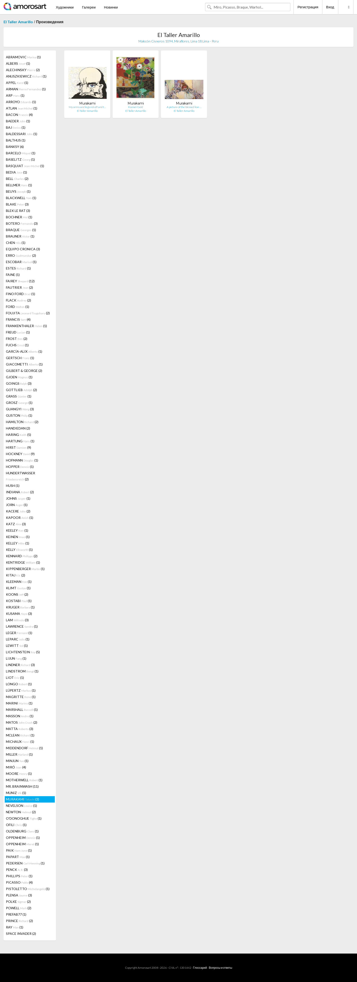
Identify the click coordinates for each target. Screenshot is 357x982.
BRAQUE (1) (21, 230)
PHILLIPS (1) (19, 876)
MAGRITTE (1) (21, 697)
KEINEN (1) (18, 537)
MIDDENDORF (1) (24, 748)
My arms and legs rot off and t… (87, 107)
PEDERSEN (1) (25, 863)
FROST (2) (16, 339)
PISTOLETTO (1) (28, 889)
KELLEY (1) (17, 543)
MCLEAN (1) (20, 735)
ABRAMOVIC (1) (23, 57)
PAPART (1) (18, 857)
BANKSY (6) (15, 147)
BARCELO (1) (20, 153)
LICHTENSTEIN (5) (23, 652)
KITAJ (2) (15, 575)
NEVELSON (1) (21, 806)
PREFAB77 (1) (16, 914)
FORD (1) (17, 307)
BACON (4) (19, 115)
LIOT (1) (15, 678)
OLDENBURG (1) (22, 831)
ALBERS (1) (18, 63)
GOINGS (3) (19, 383)
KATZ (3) (16, 524)
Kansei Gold (135, 107)
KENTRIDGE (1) (23, 562)
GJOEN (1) (19, 377)
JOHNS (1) (18, 498)
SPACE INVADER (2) (21, 934)
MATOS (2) (21, 722)
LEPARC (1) (17, 639)
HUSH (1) (12, 486)
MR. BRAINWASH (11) (22, 786)
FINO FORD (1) (20, 294)
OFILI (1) (16, 825)
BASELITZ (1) (20, 159)
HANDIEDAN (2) (18, 428)
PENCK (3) (17, 870)
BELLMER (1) (19, 185)
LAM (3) (17, 620)
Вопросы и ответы (220, 967)
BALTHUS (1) (15, 140)
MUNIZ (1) (16, 793)
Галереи (89, 7)
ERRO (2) (21, 255)
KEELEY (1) (17, 530)
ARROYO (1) (21, 102)
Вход (330, 7)
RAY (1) (14, 927)
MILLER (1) (19, 754)
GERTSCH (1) (20, 358)
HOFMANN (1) (22, 460)
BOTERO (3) (22, 223)
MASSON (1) (19, 716)
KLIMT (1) (18, 588)
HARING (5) (18, 435)
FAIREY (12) (20, 281)
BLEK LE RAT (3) (18, 211)
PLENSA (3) (19, 895)
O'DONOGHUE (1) (23, 818)
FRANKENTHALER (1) (26, 326)
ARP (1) (15, 95)
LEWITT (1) (17, 646)
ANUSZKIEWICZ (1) (26, 76)
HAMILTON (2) (22, 422)
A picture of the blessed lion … (184, 107)
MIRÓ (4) (16, 767)
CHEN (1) (15, 243)
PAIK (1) (19, 850)
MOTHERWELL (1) (24, 780)
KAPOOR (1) (19, 518)
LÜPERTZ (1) (21, 690)
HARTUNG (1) (20, 441)
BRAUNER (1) (20, 236)
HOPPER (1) (20, 467)
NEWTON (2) (21, 812)
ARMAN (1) (26, 89)
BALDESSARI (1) (21, 134)
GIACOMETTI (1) (24, 364)
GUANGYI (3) (20, 409)
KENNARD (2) (21, 556)
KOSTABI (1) (19, 601)
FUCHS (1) (17, 345)
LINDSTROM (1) (22, 671)
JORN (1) (16, 505)
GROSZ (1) (19, 403)
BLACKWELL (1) (21, 198)
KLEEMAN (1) (19, 582)
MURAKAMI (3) (22, 799)
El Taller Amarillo (18, 21)
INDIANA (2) (20, 492)
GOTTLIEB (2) (21, 390)
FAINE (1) (13, 275)
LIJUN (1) (16, 658)
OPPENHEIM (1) (23, 838)
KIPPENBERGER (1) (25, 569)
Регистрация (308, 7)
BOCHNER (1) (19, 217)
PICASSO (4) (19, 882)
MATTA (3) (19, 729)
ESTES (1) (18, 268)
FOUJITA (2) (28, 313)
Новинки (111, 7)
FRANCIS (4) (18, 319)
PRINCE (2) (19, 921)
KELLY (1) (19, 550)
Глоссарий (200, 967)
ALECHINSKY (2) (23, 70)
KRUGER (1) (20, 607)
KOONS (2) (17, 594)
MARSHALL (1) (22, 710)
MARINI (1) (19, 703)
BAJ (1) (15, 127)
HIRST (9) (18, 447)
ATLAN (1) (21, 108)
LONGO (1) (19, 684)
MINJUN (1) (17, 761)
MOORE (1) (19, 774)
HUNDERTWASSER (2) (20, 476)
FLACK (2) (18, 300)
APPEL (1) (17, 83)
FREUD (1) (18, 332)
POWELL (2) (18, 908)
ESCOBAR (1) (21, 262)
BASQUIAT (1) (25, 166)
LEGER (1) (19, 633)
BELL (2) (17, 179)
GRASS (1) (18, 396)
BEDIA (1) (16, 172)
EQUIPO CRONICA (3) (23, 249)
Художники (64, 7)
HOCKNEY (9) (20, 454)
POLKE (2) (18, 902)
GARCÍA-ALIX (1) (24, 351)
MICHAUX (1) (20, 742)
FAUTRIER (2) (19, 287)
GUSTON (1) (19, 415)
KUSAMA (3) (19, 614)
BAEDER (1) (18, 121)
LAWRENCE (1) (22, 626)
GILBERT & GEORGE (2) (24, 371)
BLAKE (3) (17, 204)
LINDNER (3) (20, 665)
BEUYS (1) (18, 191)
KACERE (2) (18, 511)
